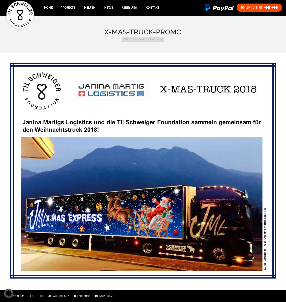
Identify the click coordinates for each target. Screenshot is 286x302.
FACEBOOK (81, 296)
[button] (8, 293)
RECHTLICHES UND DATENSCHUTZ (49, 296)
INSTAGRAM (104, 296)
